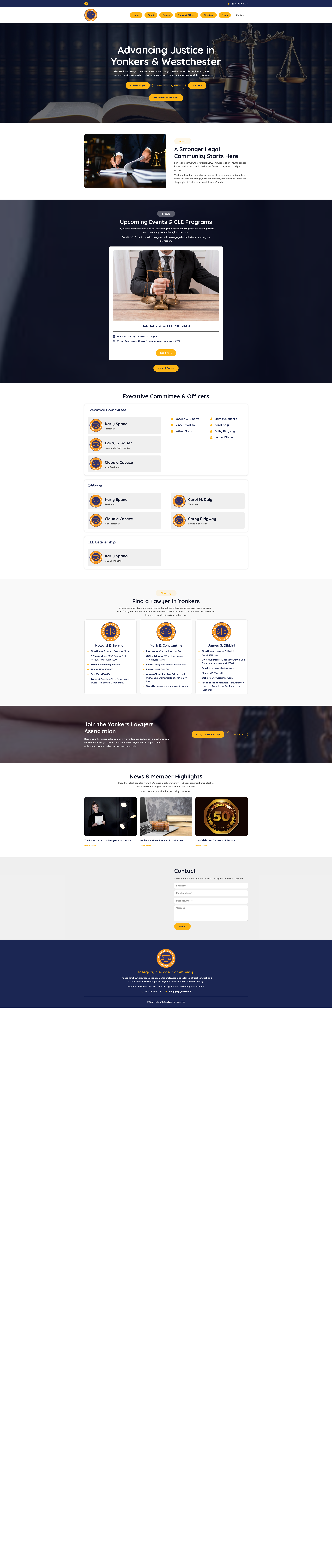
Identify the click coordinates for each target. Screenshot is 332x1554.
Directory (209, 15)
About (151, 15)
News (225, 15)
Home (136, 15)
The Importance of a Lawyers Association (107, 840)
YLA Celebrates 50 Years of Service (215, 840)
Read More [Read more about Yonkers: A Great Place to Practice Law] (146, 845)
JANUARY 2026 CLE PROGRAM (166, 326)
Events (166, 15)
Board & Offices (186, 15)
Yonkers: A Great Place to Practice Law (161, 840)
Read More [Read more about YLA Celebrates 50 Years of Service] (201, 845)
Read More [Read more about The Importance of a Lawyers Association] (90, 845)
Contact (240, 15)
